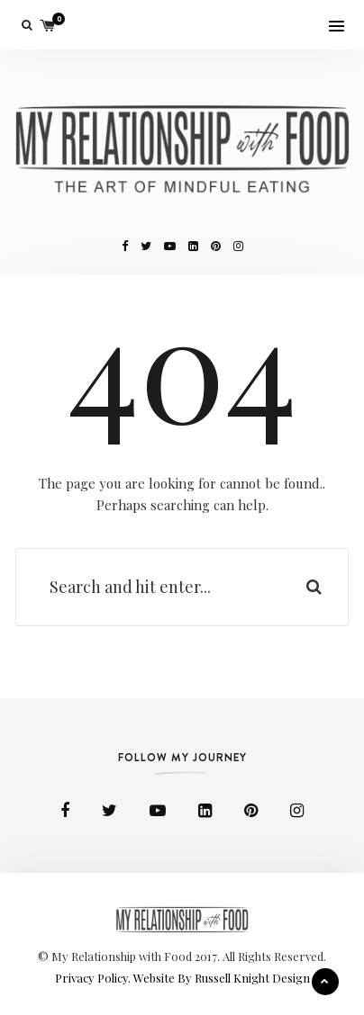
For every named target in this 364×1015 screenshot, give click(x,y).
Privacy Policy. (94, 977)
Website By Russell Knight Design (221, 977)
